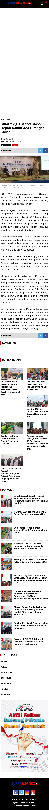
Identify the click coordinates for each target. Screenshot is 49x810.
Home (2, 119)
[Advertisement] (24, 29)
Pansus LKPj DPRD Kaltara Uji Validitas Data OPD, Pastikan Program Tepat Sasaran (29, 641)
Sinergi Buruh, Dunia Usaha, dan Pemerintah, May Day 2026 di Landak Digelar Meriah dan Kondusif (30, 611)
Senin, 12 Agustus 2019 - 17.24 (11, 141)
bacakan (5, 145)
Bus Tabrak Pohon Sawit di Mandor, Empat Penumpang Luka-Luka (31, 530)
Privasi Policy (29, 799)
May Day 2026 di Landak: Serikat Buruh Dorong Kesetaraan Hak (30, 513)
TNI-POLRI (6, 678)
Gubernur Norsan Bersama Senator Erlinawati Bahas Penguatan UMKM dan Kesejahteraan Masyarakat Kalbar (31, 595)
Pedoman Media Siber (24, 806)
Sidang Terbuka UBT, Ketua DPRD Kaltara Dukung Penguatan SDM (31, 560)
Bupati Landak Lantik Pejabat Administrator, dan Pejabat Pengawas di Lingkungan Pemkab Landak (31, 499)
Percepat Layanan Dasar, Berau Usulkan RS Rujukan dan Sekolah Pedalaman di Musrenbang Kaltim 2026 (31, 579)
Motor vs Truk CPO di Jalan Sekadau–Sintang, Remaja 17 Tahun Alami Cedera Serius (28, 546)
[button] (46, 1)
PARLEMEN (6, 672)
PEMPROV (6, 694)
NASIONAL (6, 683)
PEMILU (4, 689)
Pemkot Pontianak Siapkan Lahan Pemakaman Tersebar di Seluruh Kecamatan (31, 625)
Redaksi (16, 799)
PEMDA (4, 661)
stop (15, 145)
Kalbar (8, 119)
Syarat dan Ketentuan (24, 802)
